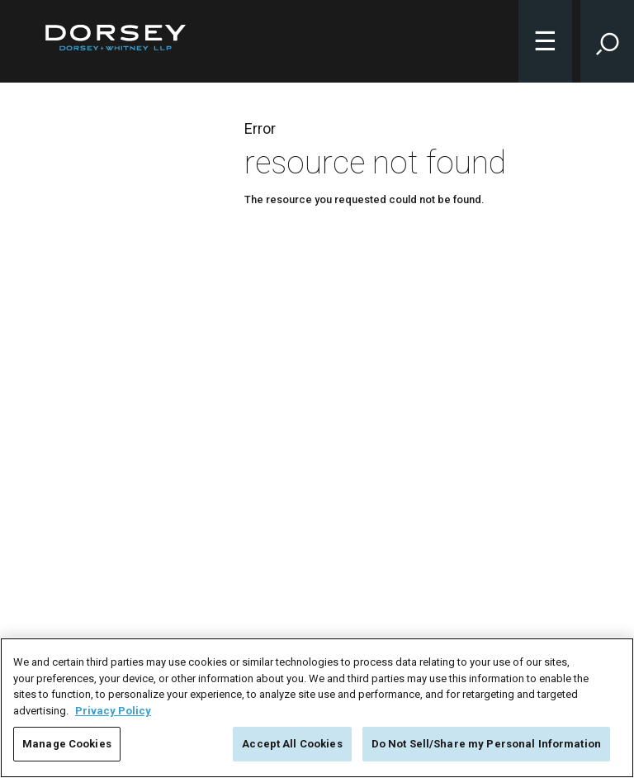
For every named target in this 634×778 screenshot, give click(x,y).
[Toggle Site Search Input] (607, 41)
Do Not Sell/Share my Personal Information (486, 744)
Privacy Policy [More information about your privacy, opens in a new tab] (113, 710)
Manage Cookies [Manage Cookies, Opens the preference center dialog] (66, 744)
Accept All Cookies (292, 744)
